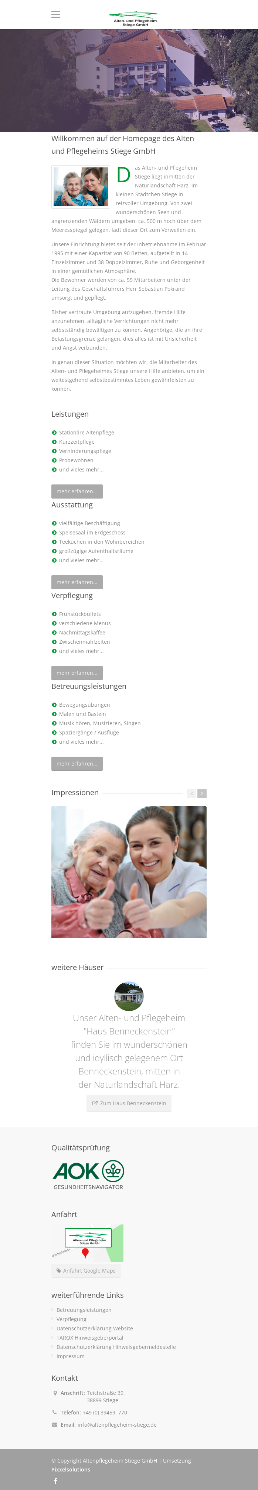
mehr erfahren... (77, 491)
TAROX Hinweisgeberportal (90, 1337)
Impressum (71, 1356)
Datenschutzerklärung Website (95, 1328)
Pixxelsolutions (70, 1469)
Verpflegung (71, 1319)
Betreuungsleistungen (84, 1309)
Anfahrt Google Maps (86, 1270)
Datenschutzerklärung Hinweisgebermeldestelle (116, 1346)
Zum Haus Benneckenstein (129, 1103)
